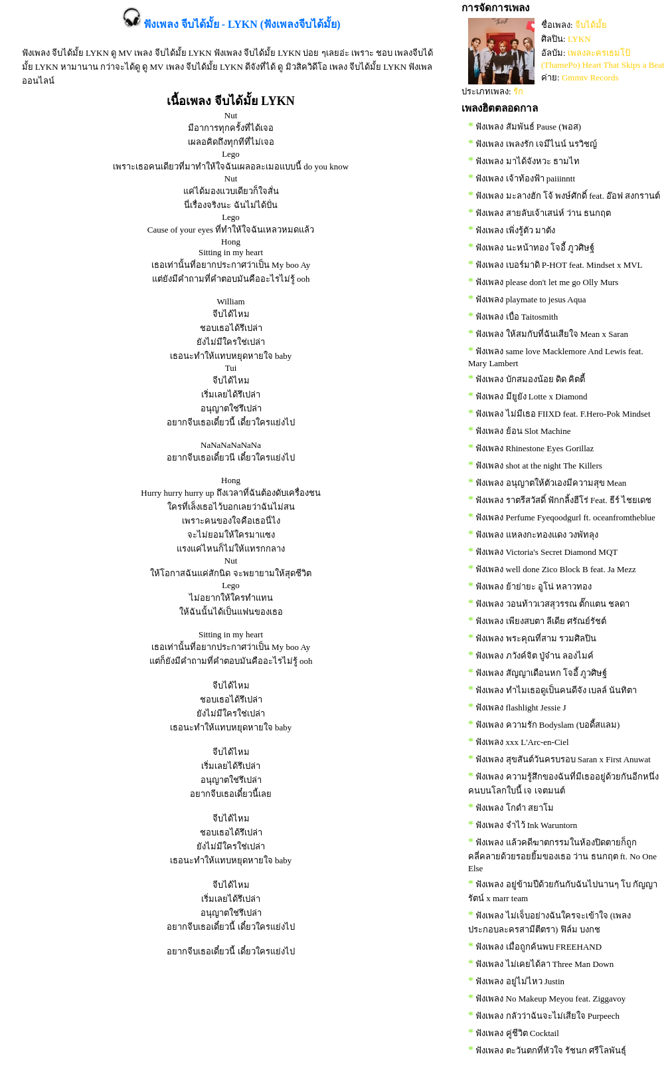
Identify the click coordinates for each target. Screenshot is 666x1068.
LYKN (579, 39)
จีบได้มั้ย (591, 25)
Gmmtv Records (590, 77)
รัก (518, 91)
